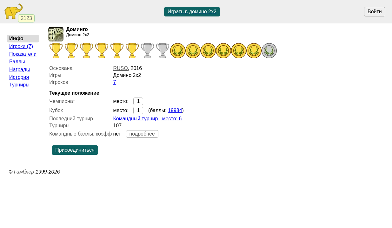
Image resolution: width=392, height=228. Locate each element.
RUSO (120, 68)
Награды (19, 69)
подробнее (142, 133)
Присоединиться (74, 150)
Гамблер (24, 171)
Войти (375, 11)
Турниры (19, 84)
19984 (175, 110)
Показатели (23, 54)
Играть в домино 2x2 (192, 11)
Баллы (17, 61)
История (19, 77)
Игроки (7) (21, 46)
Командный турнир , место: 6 (147, 118)
